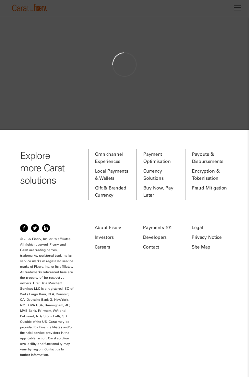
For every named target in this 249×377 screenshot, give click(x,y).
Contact (151, 247)
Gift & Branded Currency (110, 191)
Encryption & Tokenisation (205, 174)
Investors (104, 237)
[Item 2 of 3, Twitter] (35, 228)
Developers (155, 237)
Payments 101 (157, 227)
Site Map (201, 247)
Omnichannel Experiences (109, 157)
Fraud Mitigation (209, 188)
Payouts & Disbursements (207, 157)
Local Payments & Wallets (111, 174)
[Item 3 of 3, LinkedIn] (46, 228)
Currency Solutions (153, 174)
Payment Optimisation (157, 157)
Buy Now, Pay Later (158, 191)
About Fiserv (108, 227)
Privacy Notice (207, 237)
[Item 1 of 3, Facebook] (24, 228)
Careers (102, 247)
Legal (197, 227)
